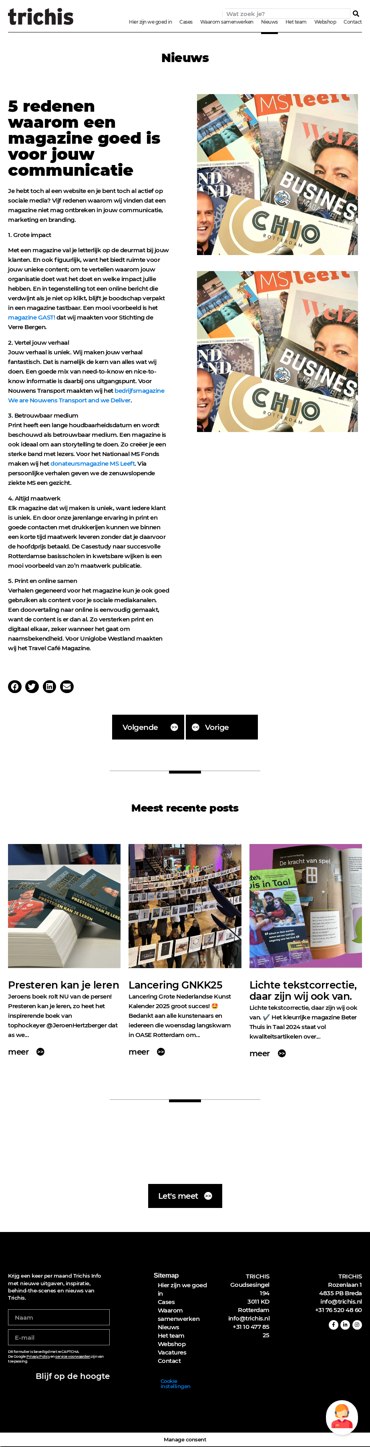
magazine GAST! (32, 317)
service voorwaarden (72, 1357)
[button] (15, 686)
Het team (296, 22)
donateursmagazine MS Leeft (92, 463)
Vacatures (172, 1353)
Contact (353, 22)
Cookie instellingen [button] (176, 1384)
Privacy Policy (38, 1357)
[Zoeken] (356, 13)
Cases (186, 22)
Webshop (325, 22)
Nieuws (269, 22)
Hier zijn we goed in (150, 22)
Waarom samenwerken (226, 22)
